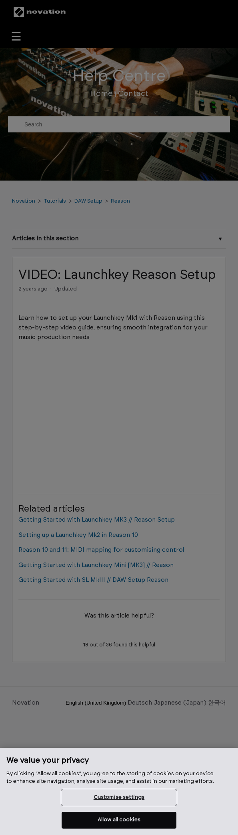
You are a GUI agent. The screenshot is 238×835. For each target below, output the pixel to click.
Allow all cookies (119, 820)
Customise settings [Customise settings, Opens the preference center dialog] (119, 797)
